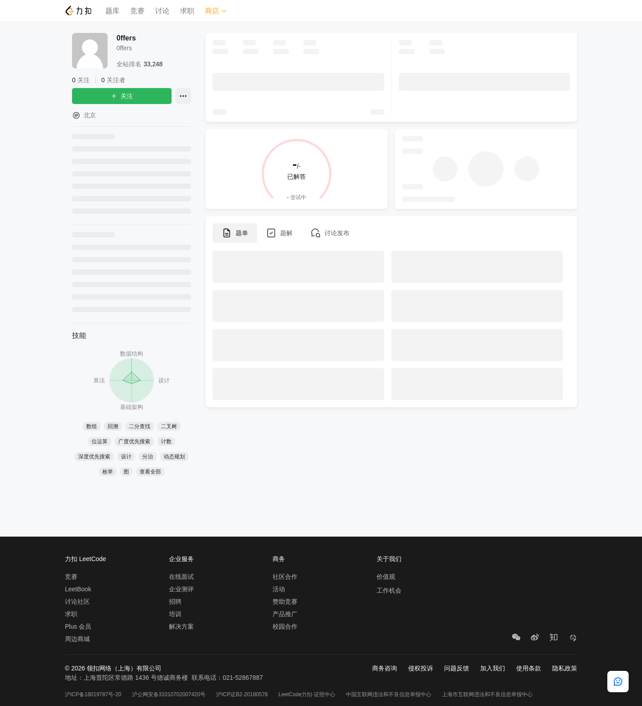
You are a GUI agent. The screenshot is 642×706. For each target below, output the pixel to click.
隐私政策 (564, 668)
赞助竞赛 (285, 601)
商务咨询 (384, 668)
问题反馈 (456, 668)
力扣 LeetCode (85, 558)
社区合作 (285, 577)
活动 (279, 589)
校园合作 (285, 626)
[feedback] (618, 681)
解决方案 (181, 626)
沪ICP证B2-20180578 (242, 694)
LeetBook (78, 589)
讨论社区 (77, 601)
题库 (112, 11)
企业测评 (181, 589)
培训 (175, 614)
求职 (187, 11)
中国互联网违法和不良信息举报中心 (388, 694)
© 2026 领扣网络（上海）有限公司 (113, 668)
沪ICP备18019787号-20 (93, 694)
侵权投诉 (420, 668)
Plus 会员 (78, 626)
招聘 (175, 601)
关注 (122, 96)
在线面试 (181, 577)
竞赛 (137, 11)
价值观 (386, 577)
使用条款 (528, 668)
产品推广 (285, 614)
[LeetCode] (78, 11)
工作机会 (389, 590)
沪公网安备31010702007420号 (168, 694)
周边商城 (77, 639)
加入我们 (492, 668)
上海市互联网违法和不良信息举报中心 (487, 694)
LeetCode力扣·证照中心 (306, 694)
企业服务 (181, 558)
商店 (216, 11)
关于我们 (389, 558)
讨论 (162, 11)
